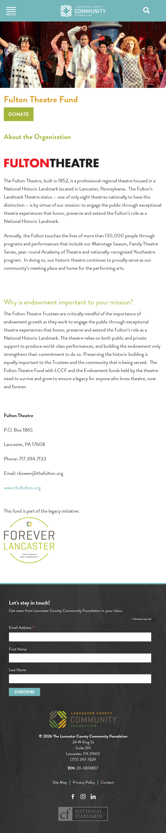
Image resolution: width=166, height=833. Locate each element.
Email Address (22, 628)
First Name (18, 649)
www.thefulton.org (22, 487)
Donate (18, 114)
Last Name (17, 670)
